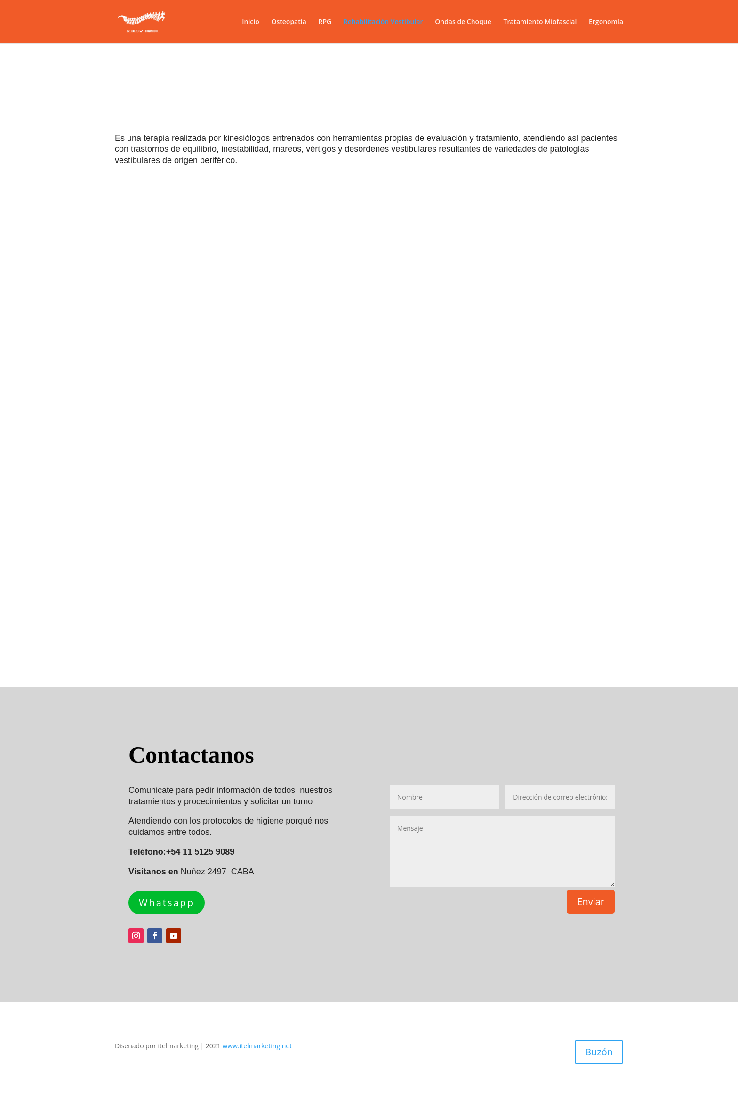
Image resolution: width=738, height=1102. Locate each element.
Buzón (599, 1051)
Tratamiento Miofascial (540, 22)
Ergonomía (606, 22)
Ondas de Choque (463, 22)
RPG (324, 22)
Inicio (250, 22)
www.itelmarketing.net (257, 1045)
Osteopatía (288, 22)
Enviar (590, 901)
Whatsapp (166, 902)
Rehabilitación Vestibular (383, 22)
